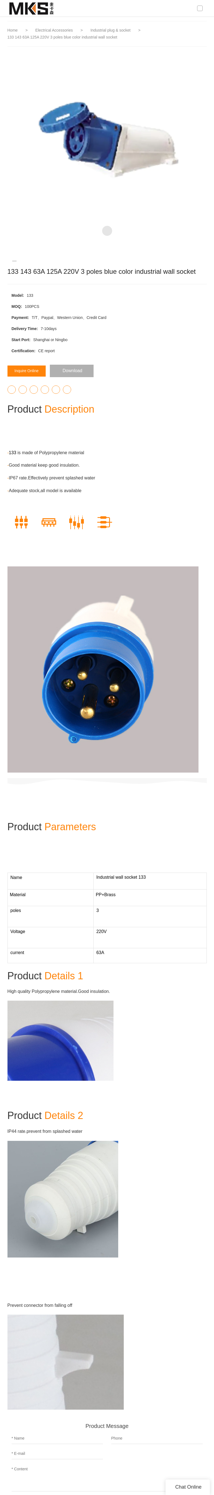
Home (12, 30)
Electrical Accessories (54, 30)
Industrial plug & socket (111, 30)
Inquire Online (29, 370)
